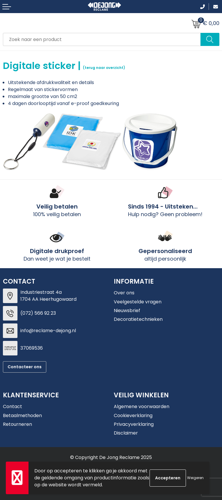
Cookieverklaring (133, 415)
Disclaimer (126, 433)
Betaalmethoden (22, 415)
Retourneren (17, 424)
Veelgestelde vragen (137, 301)
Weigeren (195, 477)
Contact (12, 406)
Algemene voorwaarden (141, 406)
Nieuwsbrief (127, 310)
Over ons (124, 292)
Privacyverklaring (134, 424)
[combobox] (102, 39)
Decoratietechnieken (138, 319)
